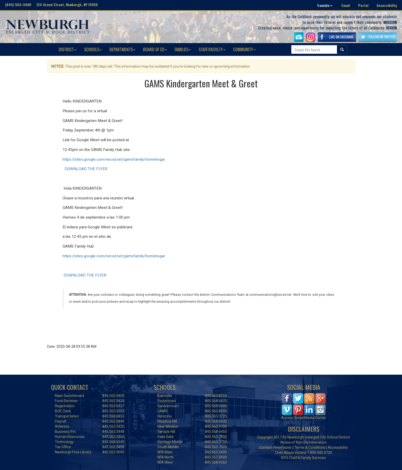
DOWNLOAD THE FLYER (86, 169)
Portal (363, 5)
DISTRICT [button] (67, 49)
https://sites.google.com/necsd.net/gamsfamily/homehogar (114, 159)
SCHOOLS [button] (93, 49)
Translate (324, 5)
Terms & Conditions (310, 447)
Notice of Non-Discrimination (303, 442)
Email (345, 5)
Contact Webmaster (275, 447)
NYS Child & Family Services (303, 458)
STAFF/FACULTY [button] (212, 49)
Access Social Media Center (303, 418)
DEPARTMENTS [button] (122, 49)
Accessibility (387, 5)
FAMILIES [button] (183, 49)
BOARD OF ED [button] (155, 49)
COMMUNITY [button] (244, 49)
